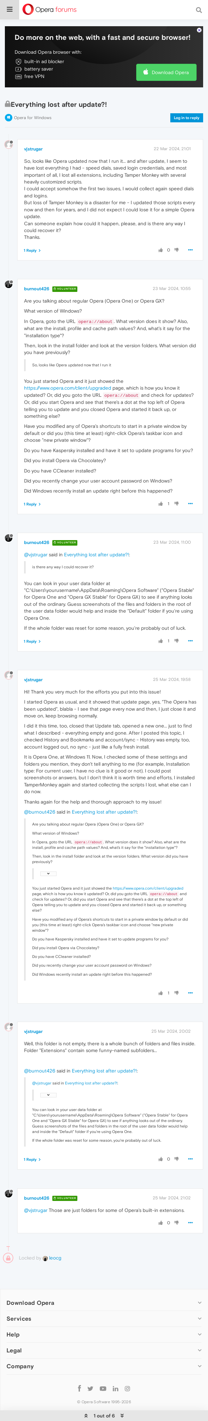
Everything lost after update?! (96, 535)
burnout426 (36, 269)
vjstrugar (33, 129)
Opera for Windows (32, 97)
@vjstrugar (35, 535)
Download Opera (170, 52)
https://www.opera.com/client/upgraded (67, 368)
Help (13, 1314)
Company (20, 1346)
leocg (52, 1238)
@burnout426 (39, 792)
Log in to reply (187, 98)
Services (18, 1298)
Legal (14, 1330)
